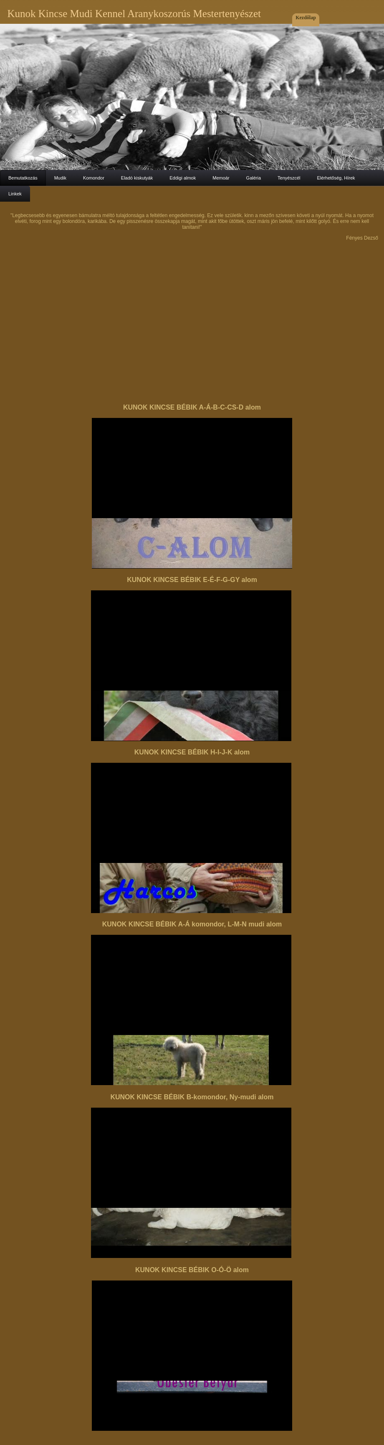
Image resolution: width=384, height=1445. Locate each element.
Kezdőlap (306, 17)
